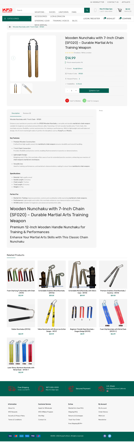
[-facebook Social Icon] (104, 436)
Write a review (86, 53)
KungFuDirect (78, 68)
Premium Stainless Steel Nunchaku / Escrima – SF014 (113, 292)
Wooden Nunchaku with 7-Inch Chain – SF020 (28, 27)
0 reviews (77, 53)
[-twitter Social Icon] (109, 436)
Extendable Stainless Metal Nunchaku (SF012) (52, 292)
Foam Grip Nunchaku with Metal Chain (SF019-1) (113, 330)
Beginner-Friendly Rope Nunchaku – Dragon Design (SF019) (82, 330)
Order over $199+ (24, 390)
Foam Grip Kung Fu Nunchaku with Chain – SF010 (21, 292)
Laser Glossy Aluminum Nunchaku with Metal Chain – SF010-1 (21, 369)
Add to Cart (94, 91)
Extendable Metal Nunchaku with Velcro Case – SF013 (82, 292)
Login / (87, 19)
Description (16, 113)
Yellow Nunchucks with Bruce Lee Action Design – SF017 (52, 330)
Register (95, 19)
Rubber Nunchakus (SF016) (21, 329)
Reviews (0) (27, 113)
